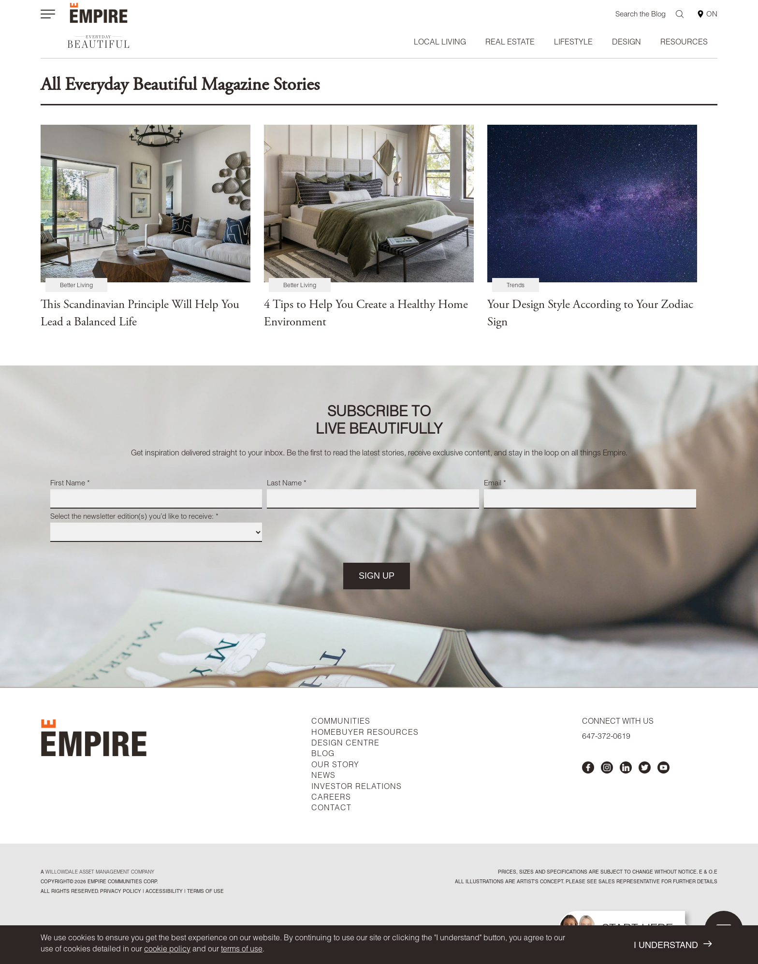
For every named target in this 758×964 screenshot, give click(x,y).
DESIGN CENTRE (345, 744)
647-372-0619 (606, 737)
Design (626, 43)
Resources (684, 43)
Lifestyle (573, 43)
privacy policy (120, 892)
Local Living (440, 43)
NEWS (323, 776)
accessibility (163, 892)
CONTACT (331, 809)
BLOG (323, 755)
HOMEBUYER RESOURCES (365, 733)
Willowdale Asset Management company (99, 872)
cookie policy (167, 950)
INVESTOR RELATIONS (356, 787)
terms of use (241, 950)
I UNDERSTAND (673, 944)
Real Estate (510, 43)
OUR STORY (335, 766)
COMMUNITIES (340, 722)
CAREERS (331, 798)
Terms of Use (205, 892)
